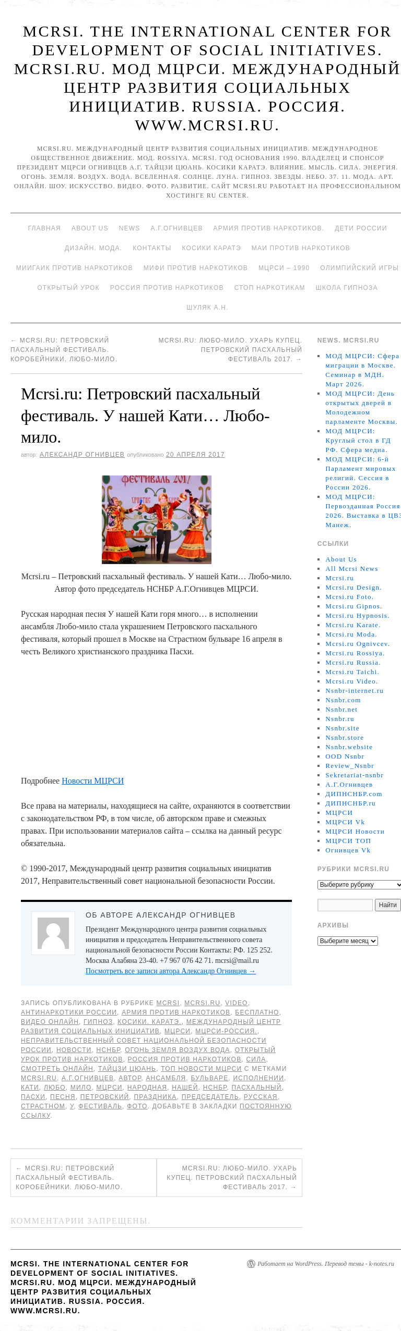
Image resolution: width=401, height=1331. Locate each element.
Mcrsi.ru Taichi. (352, 672)
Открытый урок (68, 287)
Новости (74, 1050)
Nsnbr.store (344, 737)
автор (130, 1078)
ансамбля (166, 1078)
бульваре (210, 1078)
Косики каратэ (211, 248)
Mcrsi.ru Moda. (351, 634)
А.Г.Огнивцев (176, 228)
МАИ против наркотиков (301, 248)
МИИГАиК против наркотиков (74, 268)
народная (147, 1087)
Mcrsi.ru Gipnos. (353, 606)
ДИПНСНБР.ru (350, 803)
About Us (90, 228)
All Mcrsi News (351, 568)
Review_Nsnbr (349, 766)
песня (63, 1097)
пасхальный (256, 1087)
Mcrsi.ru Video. (351, 681)
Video (236, 1003)
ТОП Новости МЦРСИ (201, 1068)
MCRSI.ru (39, 1078)
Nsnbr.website (349, 747)
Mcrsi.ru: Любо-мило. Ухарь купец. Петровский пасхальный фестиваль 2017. (230, 350)
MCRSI (168, 1003)
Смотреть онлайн (57, 1068)
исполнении (258, 1078)
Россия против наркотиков (167, 287)
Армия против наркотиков (176, 1012)
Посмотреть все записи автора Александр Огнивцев (171, 971)
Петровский (104, 1097)
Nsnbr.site (342, 728)
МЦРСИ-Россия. (226, 1031)
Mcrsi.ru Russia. (353, 662)
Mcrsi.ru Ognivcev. (357, 644)
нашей (185, 1087)
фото (137, 1106)
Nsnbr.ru (340, 719)
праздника (155, 1097)
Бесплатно (257, 1012)
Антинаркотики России (69, 1012)
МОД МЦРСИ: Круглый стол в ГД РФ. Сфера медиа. (358, 440)
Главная (44, 228)
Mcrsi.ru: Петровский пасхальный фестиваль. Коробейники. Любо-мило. (63, 350)
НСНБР (109, 1050)
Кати (30, 1087)
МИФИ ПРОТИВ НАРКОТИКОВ (196, 268)
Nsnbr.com (343, 700)
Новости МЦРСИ (93, 780)
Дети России (361, 228)
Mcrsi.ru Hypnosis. (357, 615)
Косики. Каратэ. (149, 1021)
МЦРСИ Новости (355, 831)
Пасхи (33, 1097)
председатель (210, 1097)
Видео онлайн (50, 1021)
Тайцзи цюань (127, 1068)
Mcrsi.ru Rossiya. (355, 653)
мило (81, 1087)
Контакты (152, 248)
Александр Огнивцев (82, 454)
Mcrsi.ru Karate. (353, 625)
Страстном (43, 1106)
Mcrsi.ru (202, 1003)
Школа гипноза (347, 287)
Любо (55, 1087)
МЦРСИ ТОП (348, 841)
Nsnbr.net (341, 709)
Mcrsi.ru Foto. (349, 597)
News (129, 228)
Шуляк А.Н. (207, 307)
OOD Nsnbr (344, 756)
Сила (256, 1059)
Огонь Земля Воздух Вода (177, 1050)
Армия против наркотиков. (269, 228)
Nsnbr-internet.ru (354, 690)
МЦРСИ (177, 1031)
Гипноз (98, 1021)
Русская (261, 1097)
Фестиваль (100, 1106)
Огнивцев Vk (348, 850)
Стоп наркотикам (269, 287)
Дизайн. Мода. (93, 248)
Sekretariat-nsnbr (354, 775)
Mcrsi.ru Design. (353, 587)
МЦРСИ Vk (345, 822)
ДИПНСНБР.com (353, 794)
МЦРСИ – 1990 (284, 268)
